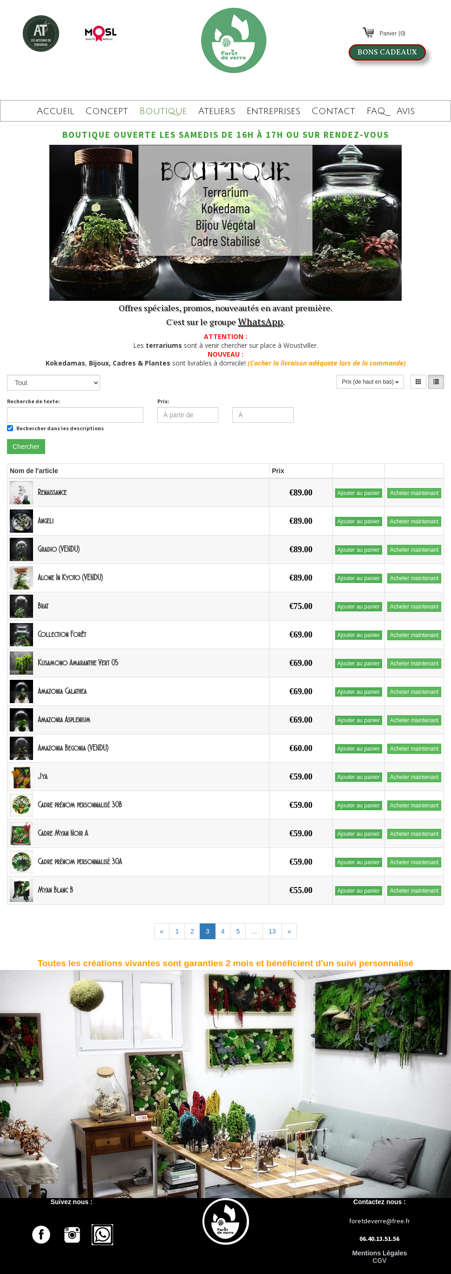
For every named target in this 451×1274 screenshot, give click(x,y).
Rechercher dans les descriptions (55, 428)
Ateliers (216, 111)
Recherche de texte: (33, 401)
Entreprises (273, 111)
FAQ (375, 111)
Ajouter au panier (358, 493)
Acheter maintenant (414, 493)
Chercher (26, 446)
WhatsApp (260, 321)
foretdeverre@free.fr (379, 1221)
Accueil (55, 111)
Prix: (163, 401)
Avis (406, 111)
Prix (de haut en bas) (370, 382)
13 (272, 931)
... (254, 931)
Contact (333, 111)
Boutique (163, 111)
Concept (106, 111)
